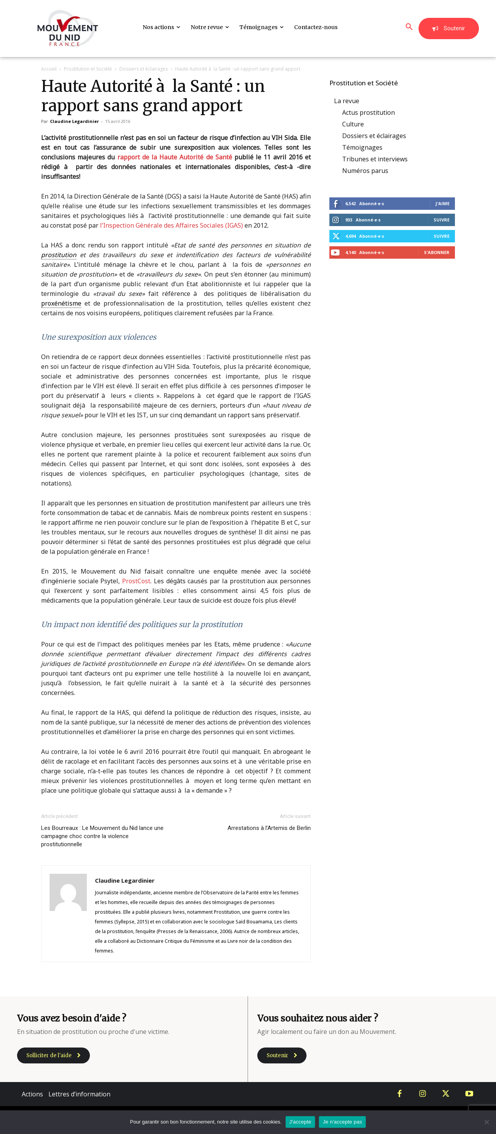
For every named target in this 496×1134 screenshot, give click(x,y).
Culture (353, 124)
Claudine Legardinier (74, 121)
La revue (346, 101)
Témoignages (362, 147)
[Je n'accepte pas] (486, 1122)
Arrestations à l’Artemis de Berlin (269, 828)
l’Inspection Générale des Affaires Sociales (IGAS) (171, 225)
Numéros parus (365, 170)
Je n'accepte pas (342, 1122)
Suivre (442, 220)
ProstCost (136, 581)
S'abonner (437, 252)
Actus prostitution (368, 112)
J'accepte (300, 1122)
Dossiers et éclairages (143, 69)
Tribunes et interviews (375, 159)
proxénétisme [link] (61, 303)
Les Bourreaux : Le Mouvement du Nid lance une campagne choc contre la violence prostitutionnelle (102, 836)
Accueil (49, 69)
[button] (409, 27)
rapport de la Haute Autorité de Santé (174, 157)
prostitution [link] (58, 255)
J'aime (443, 203)
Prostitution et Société (88, 69)
